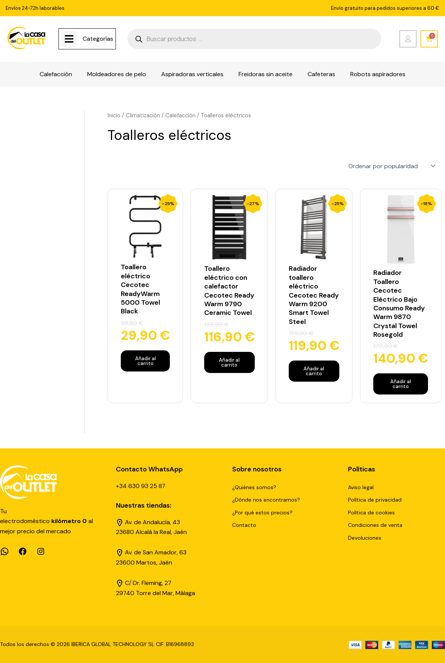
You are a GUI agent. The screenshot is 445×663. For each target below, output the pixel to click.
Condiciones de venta (375, 525)
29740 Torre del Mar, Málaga (156, 593)
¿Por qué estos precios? (262, 512)
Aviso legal (361, 486)
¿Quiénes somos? (254, 486)
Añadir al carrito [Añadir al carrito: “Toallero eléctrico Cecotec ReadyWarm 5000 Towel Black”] (145, 360)
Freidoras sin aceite (266, 74)
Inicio (114, 115)
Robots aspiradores (377, 74)
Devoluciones (364, 537)
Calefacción (56, 74)
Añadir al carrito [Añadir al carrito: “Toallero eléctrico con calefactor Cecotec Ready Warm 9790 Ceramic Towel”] (229, 362)
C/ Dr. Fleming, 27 (148, 582)
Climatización (143, 115)
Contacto (244, 525)
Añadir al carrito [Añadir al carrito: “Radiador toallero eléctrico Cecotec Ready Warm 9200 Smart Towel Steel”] (313, 370)
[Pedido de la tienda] (391, 165)
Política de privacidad (375, 499)
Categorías (98, 39)
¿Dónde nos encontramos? (266, 499)
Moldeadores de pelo (116, 74)
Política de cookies (371, 512)
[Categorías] (69, 39)
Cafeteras (321, 74)
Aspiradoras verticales (192, 74)
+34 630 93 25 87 (141, 486)
